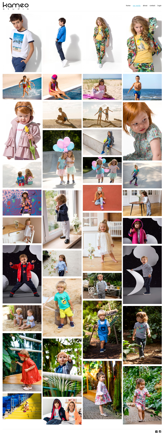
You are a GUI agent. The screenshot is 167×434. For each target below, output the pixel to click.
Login (159, 5)
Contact (152, 5)
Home (128, 5)
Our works (137, 5)
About (145, 5)
